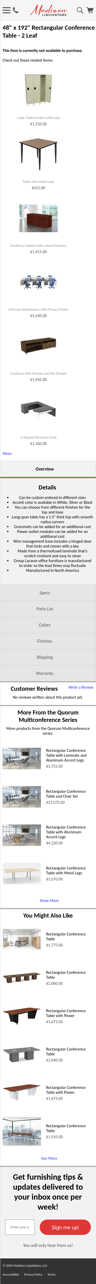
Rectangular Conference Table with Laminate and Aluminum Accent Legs (66, 755)
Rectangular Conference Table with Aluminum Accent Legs (66, 832)
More (7, 453)
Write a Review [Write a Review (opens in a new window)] (80, 687)
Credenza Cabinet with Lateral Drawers (38, 246)
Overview (45, 469)
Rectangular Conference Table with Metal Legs (66, 870)
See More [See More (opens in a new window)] (49, 1158)
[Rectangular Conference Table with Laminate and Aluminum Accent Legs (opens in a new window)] (22, 767)
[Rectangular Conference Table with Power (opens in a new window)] (22, 1023)
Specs (44, 593)
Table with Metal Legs (38, 182)
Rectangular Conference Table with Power (66, 1013)
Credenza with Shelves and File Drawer (38, 374)
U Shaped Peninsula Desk (38, 438)
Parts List (44, 609)
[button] (65, 1227)
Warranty (44, 673)
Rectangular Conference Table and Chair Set (66, 794)
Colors (45, 625)
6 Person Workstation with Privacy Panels (38, 310)
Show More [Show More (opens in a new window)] (49, 900)
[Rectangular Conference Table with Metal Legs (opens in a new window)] (22, 882)
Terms (51, 1274)
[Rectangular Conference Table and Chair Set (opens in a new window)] (22, 806)
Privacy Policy (33, 1274)
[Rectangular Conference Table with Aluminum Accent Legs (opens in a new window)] (22, 844)
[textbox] (20, 1227)
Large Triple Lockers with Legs (38, 118)
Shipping (45, 657)
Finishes (44, 641)
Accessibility (11, 1274)
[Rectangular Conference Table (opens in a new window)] (22, 948)
